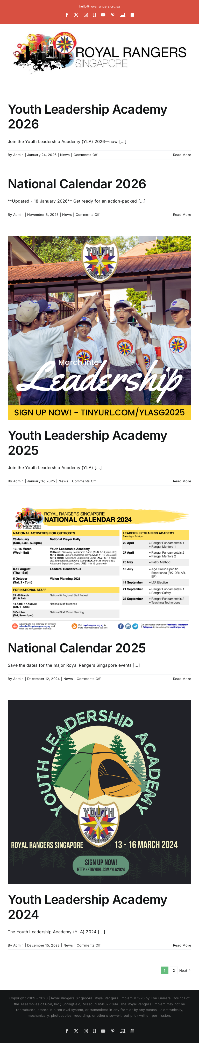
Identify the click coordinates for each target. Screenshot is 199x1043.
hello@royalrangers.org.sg (99, 6)
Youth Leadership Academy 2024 (87, 907)
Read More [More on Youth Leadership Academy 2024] (182, 945)
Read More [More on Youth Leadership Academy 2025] (182, 481)
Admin (18, 155)
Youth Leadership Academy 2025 (87, 442)
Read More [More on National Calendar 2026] (182, 214)
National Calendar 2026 (77, 183)
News (65, 155)
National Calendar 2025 (77, 648)
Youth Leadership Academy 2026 (87, 116)
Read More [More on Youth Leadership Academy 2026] (182, 155)
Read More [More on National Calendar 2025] (182, 679)
